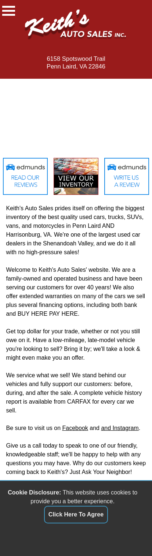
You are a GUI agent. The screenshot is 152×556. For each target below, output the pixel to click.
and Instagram (119, 428)
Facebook (75, 428)
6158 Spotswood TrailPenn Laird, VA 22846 (76, 62)
